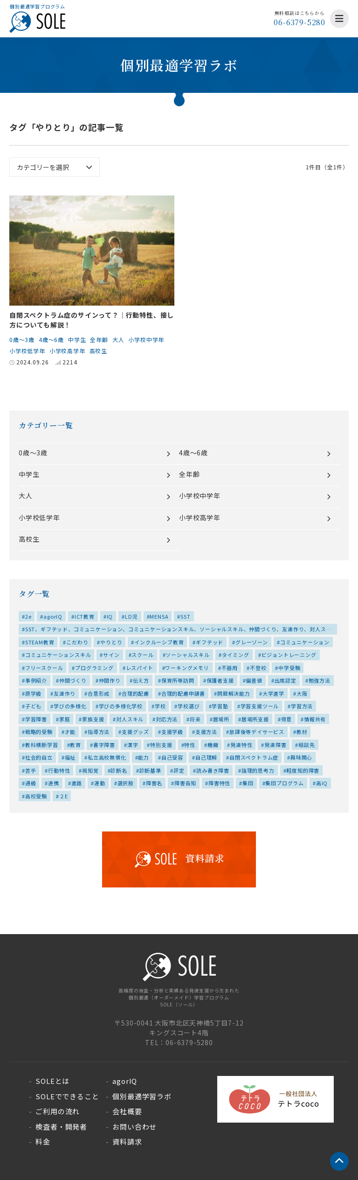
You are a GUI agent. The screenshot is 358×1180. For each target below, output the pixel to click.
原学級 (33, 693)
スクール (142, 654)
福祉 (70, 757)
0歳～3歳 (21, 339)
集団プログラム (284, 783)
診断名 (118, 770)
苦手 (30, 770)
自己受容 (172, 757)
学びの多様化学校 (121, 706)
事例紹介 (36, 680)
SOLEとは (52, 1081)
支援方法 (206, 731)
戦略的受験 (39, 731)
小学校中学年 (146, 339)
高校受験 (36, 796)
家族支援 (93, 719)
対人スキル (130, 719)
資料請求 (127, 1141)
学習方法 (302, 706)
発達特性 (241, 744)
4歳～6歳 (51, 339)
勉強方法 (319, 680)
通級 (30, 783)
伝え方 (141, 680)
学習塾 (220, 706)
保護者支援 (220, 680)
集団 (248, 783)
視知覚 (90, 770)
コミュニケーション (305, 642)
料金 (42, 1141)
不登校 (258, 667)
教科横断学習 (41, 744)
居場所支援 (255, 719)
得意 (286, 719)
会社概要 (127, 1111)
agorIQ (52, 616)
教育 (75, 744)
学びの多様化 (70, 706)
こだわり (77, 642)
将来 (195, 719)
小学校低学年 (27, 351)
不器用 (229, 667)
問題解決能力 (233, 693)
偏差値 (254, 680)
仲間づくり (73, 680)
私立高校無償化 (107, 757)
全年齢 (99, 339)
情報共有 (315, 719)
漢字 (132, 744)
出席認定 (285, 680)
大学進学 (273, 693)
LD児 (131, 616)
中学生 (77, 339)
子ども (33, 706)
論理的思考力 (258, 770)
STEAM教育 (40, 642)
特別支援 (161, 744)
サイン (111, 654)
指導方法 (99, 731)
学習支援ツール (260, 706)
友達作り (65, 693)
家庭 (64, 719)
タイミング (235, 654)
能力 (143, 757)
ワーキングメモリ (187, 667)
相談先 (306, 744)
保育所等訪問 (177, 680)
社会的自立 (39, 757)
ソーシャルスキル (187, 654)
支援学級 (172, 731)
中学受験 (289, 667)
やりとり (111, 642)
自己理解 (206, 757)
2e (28, 616)
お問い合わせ (134, 1126)
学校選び (189, 706)
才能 (70, 731)
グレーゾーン (251, 642)
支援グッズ (135, 731)
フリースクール (44, 667)
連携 (53, 783)
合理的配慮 (135, 693)
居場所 (221, 719)
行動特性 (59, 770)
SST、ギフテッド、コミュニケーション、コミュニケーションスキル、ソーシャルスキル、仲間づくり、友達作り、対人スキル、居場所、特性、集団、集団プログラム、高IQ (176, 630)
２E (63, 796)
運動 (99, 783)
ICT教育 (85, 616)
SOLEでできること (67, 1096)
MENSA (159, 616)
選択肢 (125, 783)
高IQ (322, 783)
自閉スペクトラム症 (253, 757)
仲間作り (110, 680)
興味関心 (301, 757)
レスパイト (139, 667)
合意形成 (99, 693)
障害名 (154, 783)
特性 (189, 744)
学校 (160, 706)
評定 (179, 770)
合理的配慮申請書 (183, 693)
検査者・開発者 (61, 1126)
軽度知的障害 (302, 770)
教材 (302, 731)
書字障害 (104, 744)
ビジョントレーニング (289, 654)
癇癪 (213, 744)
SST (185, 616)
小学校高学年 (67, 351)
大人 (118, 339)
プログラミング (94, 667)
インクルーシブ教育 (159, 642)
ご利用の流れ (57, 1111)
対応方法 (167, 719)
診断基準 (150, 770)
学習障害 (36, 719)
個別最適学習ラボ (141, 1096)
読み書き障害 (212, 770)
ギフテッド (209, 642)
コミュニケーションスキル (58, 654)
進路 (77, 783)
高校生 (98, 351)
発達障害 (275, 744)
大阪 (302, 693)
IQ (110, 616)
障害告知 (185, 783)
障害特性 (219, 783)
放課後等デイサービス (256, 731)
